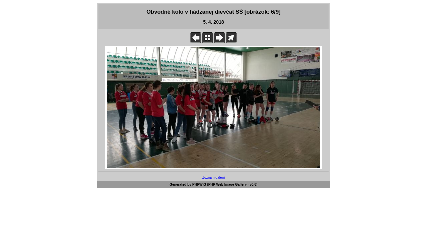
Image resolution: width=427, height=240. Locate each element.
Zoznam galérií (213, 177)
